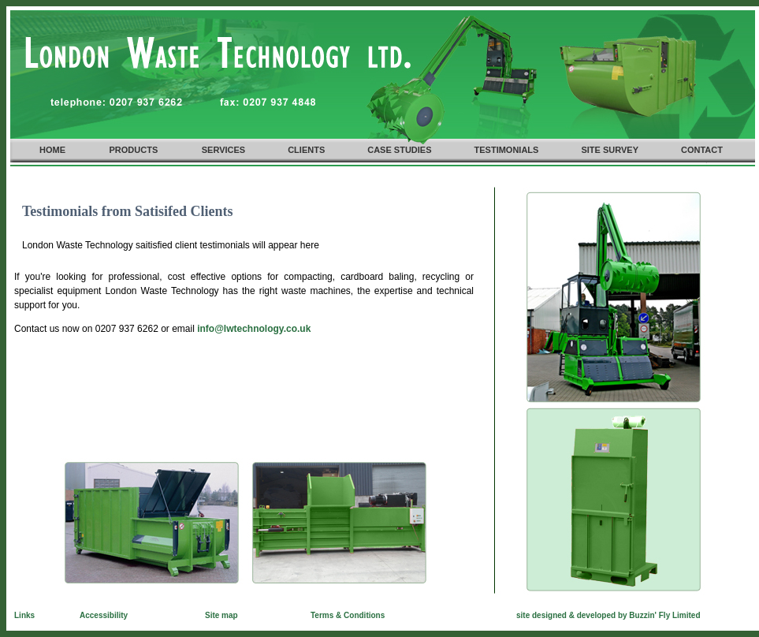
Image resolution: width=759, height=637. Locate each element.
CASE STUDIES (399, 150)
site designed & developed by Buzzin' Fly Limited (608, 615)
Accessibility (104, 615)
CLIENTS (306, 150)
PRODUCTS (134, 150)
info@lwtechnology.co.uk (254, 328)
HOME (52, 150)
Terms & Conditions (348, 615)
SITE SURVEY (609, 150)
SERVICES (223, 150)
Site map (221, 615)
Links (24, 615)
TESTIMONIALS (506, 150)
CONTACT (702, 150)
